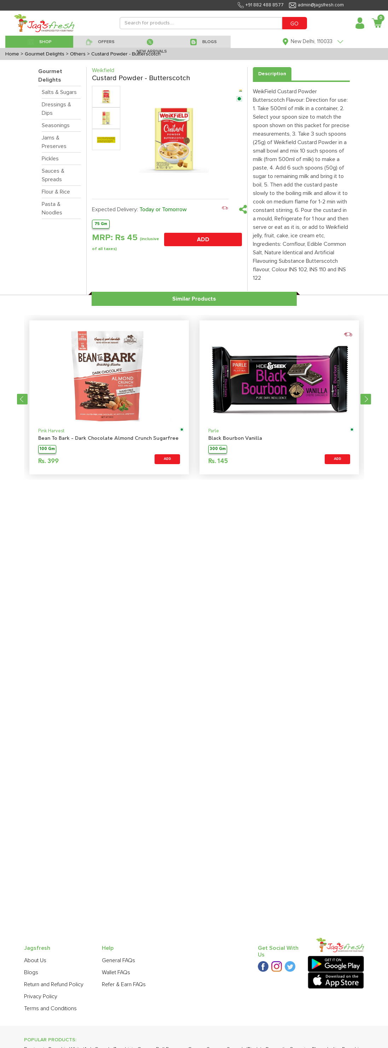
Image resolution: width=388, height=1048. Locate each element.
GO (294, 23)
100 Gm (47, 449)
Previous (22, 399)
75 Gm (100, 224)
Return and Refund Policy (53, 984)
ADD (203, 239)
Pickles (50, 158)
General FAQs (118, 960)
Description (272, 73)
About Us (35, 960)
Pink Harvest (51, 431)
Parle (213, 431)
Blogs (31, 972)
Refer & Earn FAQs (124, 984)
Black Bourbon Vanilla (235, 438)
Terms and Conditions (50, 1008)
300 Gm (218, 449)
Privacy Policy (40, 996)
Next (365, 399)
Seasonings (56, 125)
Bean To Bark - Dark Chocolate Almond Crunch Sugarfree (108, 438)
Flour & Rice (56, 192)
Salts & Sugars (59, 92)
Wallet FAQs (116, 972)
